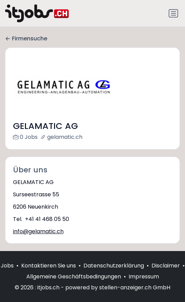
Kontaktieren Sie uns (48, 273)
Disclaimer (165, 273)
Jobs (7, 273)
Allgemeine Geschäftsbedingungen (73, 284)
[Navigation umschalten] (173, 13)
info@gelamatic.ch (38, 231)
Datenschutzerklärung (113, 273)
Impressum (144, 284)
